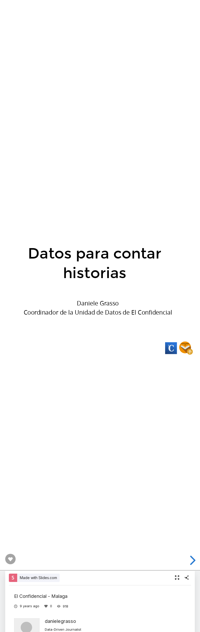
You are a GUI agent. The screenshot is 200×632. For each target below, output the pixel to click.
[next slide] (192, 560)
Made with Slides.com (38, 577)
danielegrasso (60, 621)
